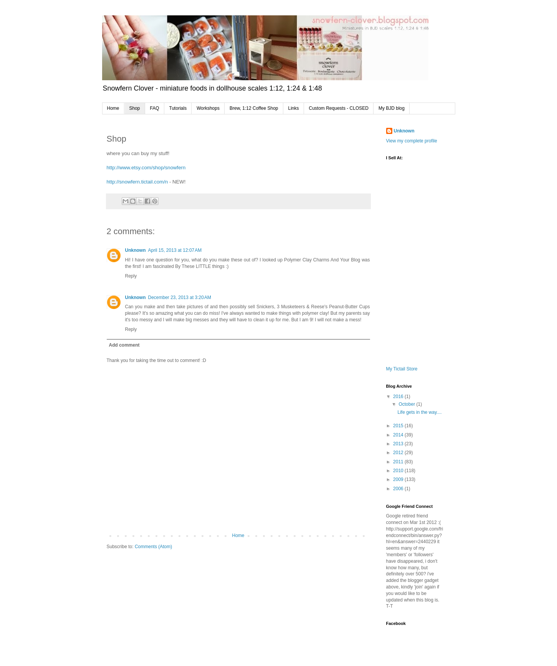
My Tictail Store (402, 369)
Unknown (135, 250)
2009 (399, 479)
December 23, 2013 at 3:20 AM (179, 297)
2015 (399, 425)
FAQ (154, 108)
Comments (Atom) (153, 546)
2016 (399, 396)
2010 (399, 470)
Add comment (124, 345)
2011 (399, 461)
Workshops (208, 108)
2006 (399, 488)
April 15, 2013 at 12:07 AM (175, 250)
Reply (131, 276)
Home (113, 108)
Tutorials (178, 108)
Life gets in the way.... (419, 412)
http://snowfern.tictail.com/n (137, 182)
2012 (399, 452)
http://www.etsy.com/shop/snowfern (146, 167)
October (407, 404)
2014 (399, 435)
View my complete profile (411, 141)
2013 (399, 443)
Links (293, 108)
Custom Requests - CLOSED (339, 108)
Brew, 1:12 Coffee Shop (254, 108)
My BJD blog (391, 108)
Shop (134, 108)
